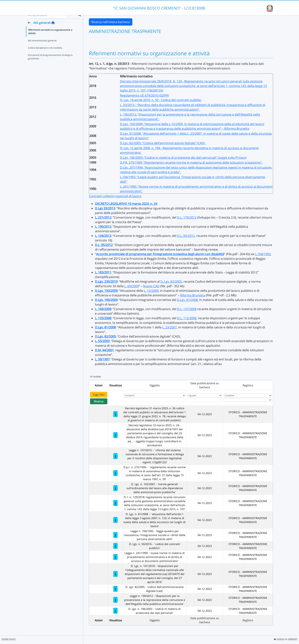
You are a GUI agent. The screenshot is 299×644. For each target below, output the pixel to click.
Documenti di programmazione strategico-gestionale (50, 61)
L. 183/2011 (103, 272)
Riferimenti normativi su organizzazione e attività (50, 35)
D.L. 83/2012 (186, 236)
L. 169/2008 (103, 309)
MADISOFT (292, 639)
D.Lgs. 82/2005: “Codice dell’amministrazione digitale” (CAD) (163, 143)
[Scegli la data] (204, 400)
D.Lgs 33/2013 (105, 208)
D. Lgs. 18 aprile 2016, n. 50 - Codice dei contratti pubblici (160, 100)
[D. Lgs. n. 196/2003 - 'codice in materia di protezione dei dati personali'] (115, 611)
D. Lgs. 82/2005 (171, 281)
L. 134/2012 (103, 236)
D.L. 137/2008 (186, 309)
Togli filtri (99, 394)
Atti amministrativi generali (42, 44)
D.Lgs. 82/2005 (105, 336)
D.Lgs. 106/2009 (106, 300)
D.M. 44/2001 (104, 350)
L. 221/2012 (103, 217)
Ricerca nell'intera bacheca (110, 22)
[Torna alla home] (53, 27)
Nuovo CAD (151, 286)
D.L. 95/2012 (104, 245)
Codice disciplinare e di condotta (45, 52)
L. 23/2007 (169, 327)
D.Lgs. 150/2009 (106, 291)
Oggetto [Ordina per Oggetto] (155, 385)
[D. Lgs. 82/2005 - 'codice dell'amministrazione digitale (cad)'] (115, 589)
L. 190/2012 (103, 226)
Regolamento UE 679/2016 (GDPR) (144, 95)
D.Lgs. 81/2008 (187, 300)
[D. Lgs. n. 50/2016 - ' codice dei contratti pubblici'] (115, 546)
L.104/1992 (263, 254)
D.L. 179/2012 (186, 217)
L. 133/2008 (103, 318)
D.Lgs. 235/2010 (106, 281)
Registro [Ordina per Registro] (248, 385)
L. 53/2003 (102, 341)
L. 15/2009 (151, 291)
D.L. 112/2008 (186, 318)
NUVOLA (279, 639)
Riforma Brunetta (192, 295)
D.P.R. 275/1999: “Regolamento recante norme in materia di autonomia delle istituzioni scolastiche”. (191, 162)
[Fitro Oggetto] (155, 400)
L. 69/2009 (131, 286)
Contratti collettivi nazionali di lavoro (115, 196)
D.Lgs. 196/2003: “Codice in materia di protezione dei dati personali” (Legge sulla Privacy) (183, 157)
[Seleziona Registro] (248, 400)
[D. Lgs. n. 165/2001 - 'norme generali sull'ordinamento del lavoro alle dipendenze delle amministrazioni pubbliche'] (115, 488)
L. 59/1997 (102, 359)
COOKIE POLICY (9, 639)
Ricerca (98, 401)
